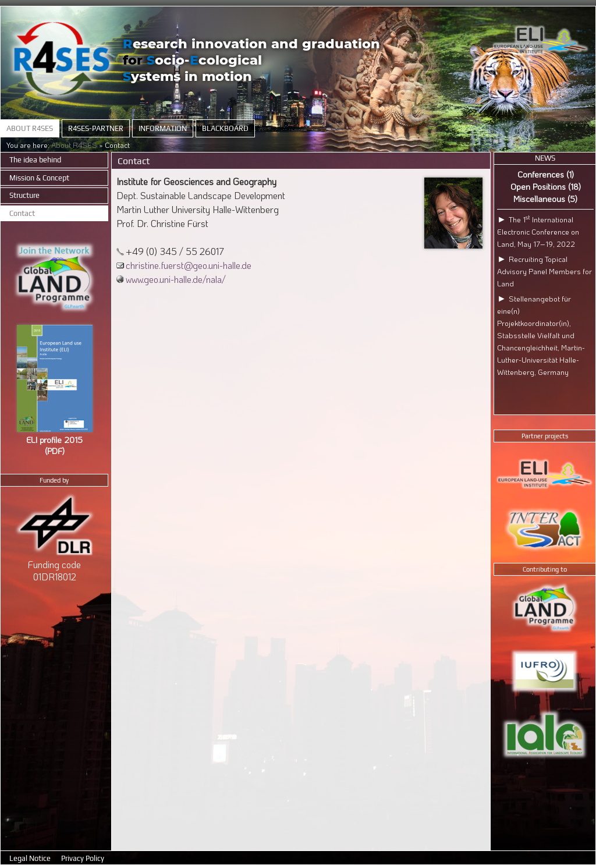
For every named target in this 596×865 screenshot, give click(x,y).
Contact (22, 213)
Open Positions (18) (545, 186)
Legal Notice (30, 858)
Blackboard (225, 128)
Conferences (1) (545, 174)
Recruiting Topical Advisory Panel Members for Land (544, 271)
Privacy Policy (82, 858)
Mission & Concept (39, 177)
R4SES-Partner (95, 128)
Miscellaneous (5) (545, 198)
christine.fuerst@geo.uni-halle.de (188, 265)
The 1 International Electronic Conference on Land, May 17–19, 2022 (538, 232)
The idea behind (35, 159)
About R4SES (29, 128)
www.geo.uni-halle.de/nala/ (176, 279)
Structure (24, 195)
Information (163, 128)
